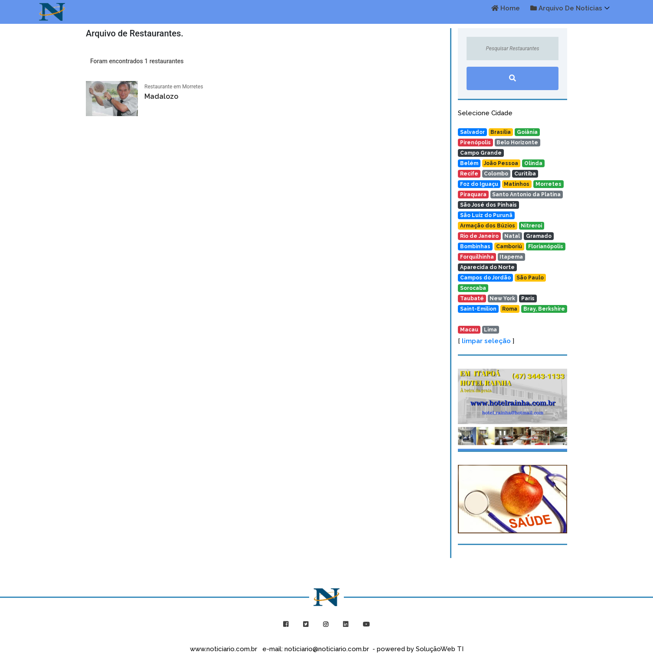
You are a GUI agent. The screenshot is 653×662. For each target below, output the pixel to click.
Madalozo (161, 96)
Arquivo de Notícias (566, 8)
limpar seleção (486, 341)
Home (505, 8)
